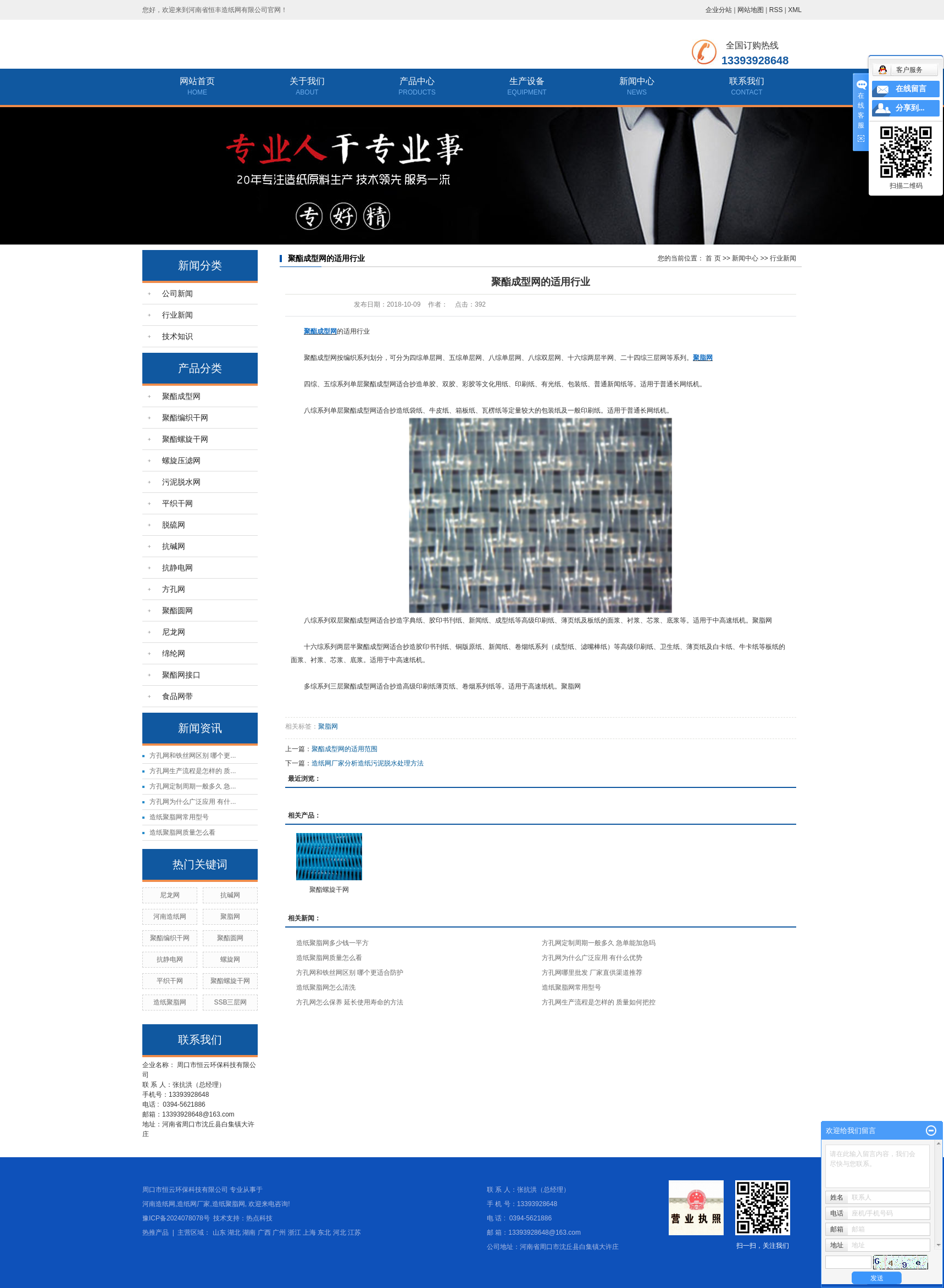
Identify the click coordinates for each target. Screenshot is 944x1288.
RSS (776, 10)
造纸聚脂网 (169, 1002)
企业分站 (719, 10)
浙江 (294, 1232)
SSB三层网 (230, 1002)
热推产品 (155, 1232)
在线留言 (911, 89)
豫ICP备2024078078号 (176, 1218)
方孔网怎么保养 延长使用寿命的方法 (349, 1002)
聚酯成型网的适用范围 (344, 749)
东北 (324, 1232)
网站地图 (750, 10)
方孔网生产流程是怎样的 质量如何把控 (599, 1002)
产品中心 (417, 81)
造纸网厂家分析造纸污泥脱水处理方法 (368, 763)
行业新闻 (177, 314)
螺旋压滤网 (181, 460)
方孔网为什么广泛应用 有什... (192, 802)
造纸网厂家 (193, 1204)
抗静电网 (177, 567)
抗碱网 (173, 546)
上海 (309, 1232)
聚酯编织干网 (185, 417)
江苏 (354, 1232)
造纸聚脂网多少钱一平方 (332, 943)
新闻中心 (636, 81)
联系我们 (746, 81)
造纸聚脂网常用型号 (179, 817)
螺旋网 (230, 959)
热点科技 (259, 1218)
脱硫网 (173, 524)
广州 (279, 1232)
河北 (339, 1232)
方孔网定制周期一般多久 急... (192, 786)
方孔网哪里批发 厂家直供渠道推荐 (592, 972)
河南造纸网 (169, 916)
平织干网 (177, 503)
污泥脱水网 (181, 482)
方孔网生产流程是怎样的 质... (192, 771)
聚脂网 (230, 916)
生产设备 (527, 81)
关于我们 (307, 81)
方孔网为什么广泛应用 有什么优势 (592, 958)
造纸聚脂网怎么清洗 (326, 987)
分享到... (910, 108)
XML (795, 10)
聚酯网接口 (181, 674)
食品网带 (177, 696)
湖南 (249, 1232)
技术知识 (177, 336)
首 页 (713, 258)
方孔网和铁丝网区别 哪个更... (192, 755)
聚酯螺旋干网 (185, 439)
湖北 (234, 1232)
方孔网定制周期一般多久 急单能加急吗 (599, 943)
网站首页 (197, 81)
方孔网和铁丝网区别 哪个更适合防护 (349, 972)
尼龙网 (173, 632)
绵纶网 (173, 653)
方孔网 (173, 589)
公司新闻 (177, 293)
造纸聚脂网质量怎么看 (182, 832)
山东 (219, 1232)
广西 (264, 1232)
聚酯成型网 (181, 396)
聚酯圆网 (177, 610)
